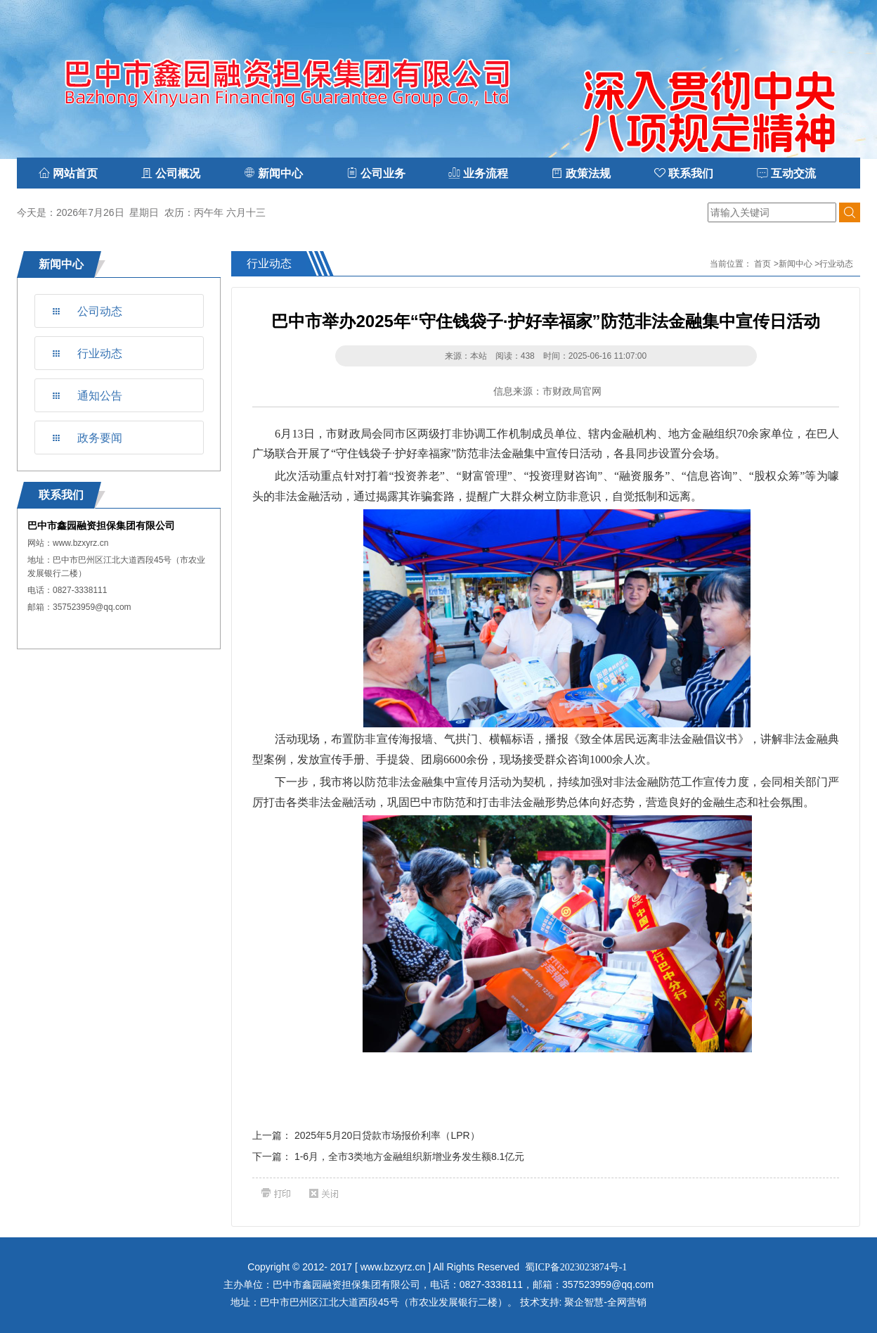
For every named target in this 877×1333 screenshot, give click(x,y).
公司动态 (99, 311)
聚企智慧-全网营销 (605, 1302)
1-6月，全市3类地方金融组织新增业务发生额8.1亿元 (409, 1156)
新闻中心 (795, 264)
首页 (762, 264)
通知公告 (99, 396)
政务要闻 (99, 438)
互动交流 (786, 173)
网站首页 (68, 173)
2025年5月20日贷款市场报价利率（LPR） (387, 1135)
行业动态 (99, 353)
